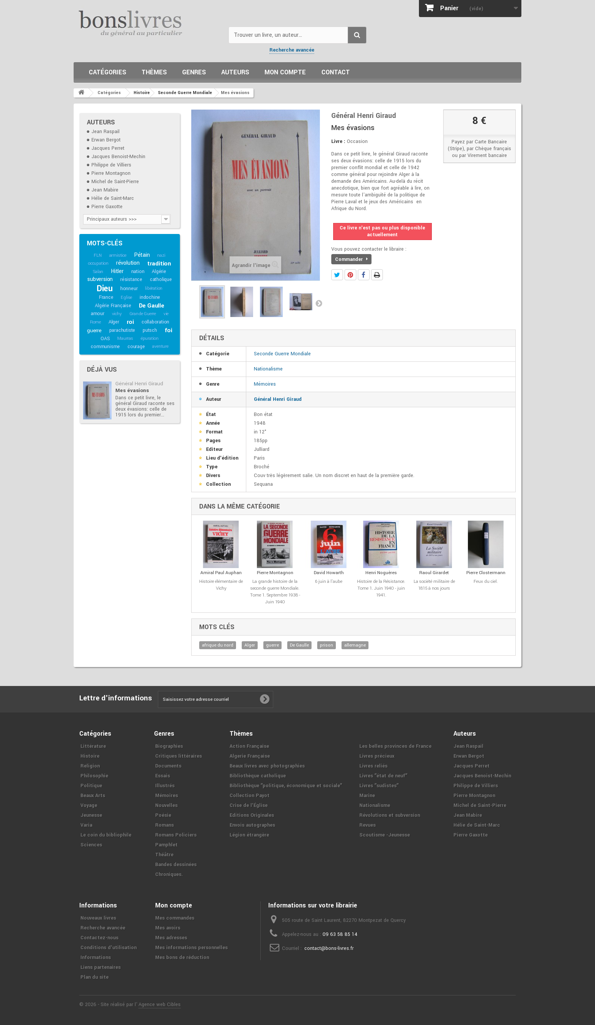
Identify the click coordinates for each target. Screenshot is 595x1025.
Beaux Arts (92, 795)
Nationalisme (268, 369)
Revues (367, 825)
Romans (164, 825)
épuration (150, 338)
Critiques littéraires (178, 756)
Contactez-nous (99, 937)
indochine (150, 297)
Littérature (93, 746)
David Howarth (329, 573)
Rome (95, 322)
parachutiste (122, 330)
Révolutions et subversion (389, 815)
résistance (131, 279)
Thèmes (154, 72)
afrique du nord (217, 645)
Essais (162, 775)
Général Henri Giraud (139, 383)
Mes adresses (171, 937)
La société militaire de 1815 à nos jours (434, 585)
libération (153, 288)
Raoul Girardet (434, 573)
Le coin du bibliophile (105, 835)
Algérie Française (113, 305)
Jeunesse (91, 815)
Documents (168, 766)
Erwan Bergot (106, 140)
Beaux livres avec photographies (267, 766)
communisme (105, 346)
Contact (335, 72)
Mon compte (285, 72)
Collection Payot (249, 795)
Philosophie (94, 775)
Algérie (159, 271)
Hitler (117, 271)
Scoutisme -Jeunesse (384, 835)
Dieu (105, 289)
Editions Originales (252, 815)
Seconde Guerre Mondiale (282, 353)
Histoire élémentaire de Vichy (221, 585)
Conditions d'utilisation (108, 947)
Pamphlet (166, 844)
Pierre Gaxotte (107, 206)
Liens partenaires (100, 967)
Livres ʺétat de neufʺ (383, 775)
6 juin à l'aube (328, 581)
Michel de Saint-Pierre (115, 181)
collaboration (155, 322)
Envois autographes (252, 825)
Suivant (319, 303)
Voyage (88, 805)
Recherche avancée (291, 50)
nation (138, 271)
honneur (129, 288)
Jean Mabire (104, 190)
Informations (95, 957)
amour (97, 313)
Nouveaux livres (98, 918)
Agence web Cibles (160, 1004)
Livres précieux (376, 756)
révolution (128, 263)
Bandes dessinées (176, 864)
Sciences (91, 844)
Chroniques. (169, 874)
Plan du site (94, 977)
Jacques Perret (107, 148)
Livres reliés (373, 766)
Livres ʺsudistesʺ (378, 785)
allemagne (355, 645)
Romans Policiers (176, 835)
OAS (105, 338)
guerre (94, 330)
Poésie (163, 815)
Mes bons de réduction (182, 957)
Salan (98, 271)
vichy (117, 314)
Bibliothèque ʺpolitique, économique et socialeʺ (286, 785)
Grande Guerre (142, 314)
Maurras (125, 338)
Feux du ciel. (486, 581)
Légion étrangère (249, 835)
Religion (90, 766)
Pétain (142, 255)
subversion (100, 279)
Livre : (338, 141)
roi (130, 322)
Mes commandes (174, 918)
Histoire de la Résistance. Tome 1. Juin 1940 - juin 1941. (381, 588)
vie (166, 314)
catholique (161, 279)
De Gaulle (151, 305)
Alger (114, 322)
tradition (159, 263)
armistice (117, 255)
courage (136, 346)
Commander (351, 259)
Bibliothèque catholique (258, 775)
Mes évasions (132, 390)
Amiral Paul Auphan (221, 573)
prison (326, 645)
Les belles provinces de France (395, 746)
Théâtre (164, 854)
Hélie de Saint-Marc (112, 198)
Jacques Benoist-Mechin (118, 156)
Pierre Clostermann (485, 573)
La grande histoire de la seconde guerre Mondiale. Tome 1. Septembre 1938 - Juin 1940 (275, 591)
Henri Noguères (381, 573)
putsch (150, 330)
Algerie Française (250, 756)
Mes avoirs (167, 928)
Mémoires (265, 384)
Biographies (169, 746)
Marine (367, 795)
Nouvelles (166, 805)
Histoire (89, 756)
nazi (161, 255)
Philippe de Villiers (111, 165)
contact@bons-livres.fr (329, 948)
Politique (91, 785)
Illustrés (165, 785)
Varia (86, 825)
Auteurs (235, 72)
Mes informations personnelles (191, 947)
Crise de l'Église (249, 805)
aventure (160, 346)
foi (168, 330)
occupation (98, 263)
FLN (97, 255)
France (106, 297)
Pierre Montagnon (111, 173)
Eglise (126, 297)
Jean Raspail (105, 131)
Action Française (249, 746)
